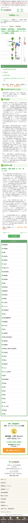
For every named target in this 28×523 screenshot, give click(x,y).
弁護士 (4, 383)
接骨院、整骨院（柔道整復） (10, 348)
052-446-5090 (14, 442)
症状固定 (5, 260)
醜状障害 (5, 290)
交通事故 (5, 248)
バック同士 (6, 406)
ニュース (5, 306)
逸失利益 (5, 287)
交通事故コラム (4, 505)
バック (4, 367)
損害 (4, 413)
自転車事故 (6, 271)
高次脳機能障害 (7, 317)
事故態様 (5, 72)
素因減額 (5, 321)
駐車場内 (5, 364)
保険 (4, 252)
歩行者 (4, 356)
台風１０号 (6, 267)
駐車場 (4, 410)
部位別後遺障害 (4, 492)
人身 (4, 402)
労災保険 (5, 352)
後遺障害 (5, 244)
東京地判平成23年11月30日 (9, 69)
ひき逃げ (5, 302)
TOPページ (3, 479)
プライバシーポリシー (6, 512)
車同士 (4, 360)
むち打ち (5, 325)
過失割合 (12, 26)
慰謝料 (4, 298)
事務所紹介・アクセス (6, 486)
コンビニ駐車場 (7, 371)
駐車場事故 (18, 26)
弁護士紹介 (3, 482)
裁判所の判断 (6, 75)
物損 (4, 283)
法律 (4, 387)
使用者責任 (6, 310)
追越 (4, 375)
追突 (4, 329)
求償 (4, 314)
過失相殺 (5, 279)
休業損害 (5, 340)
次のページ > (23, 232)
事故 (4, 394)
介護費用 (5, 333)
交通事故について (5, 489)
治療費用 (5, 344)
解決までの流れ (4, 495)
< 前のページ (6, 232)
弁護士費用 (3, 499)
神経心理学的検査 (7, 337)
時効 (4, 390)
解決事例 (3, 502)
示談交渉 (5, 256)
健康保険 (5, 275)
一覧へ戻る (14, 236)
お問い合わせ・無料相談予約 (14, 86)
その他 (4, 264)
